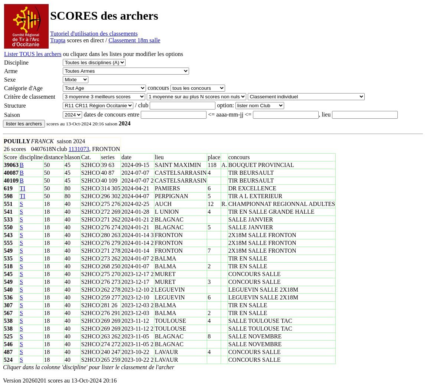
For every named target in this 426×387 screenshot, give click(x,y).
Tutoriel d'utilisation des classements (94, 33)
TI (22, 188)
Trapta (57, 40)
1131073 (79, 149)
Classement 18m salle (134, 40)
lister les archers (24, 124)
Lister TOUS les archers (32, 54)
